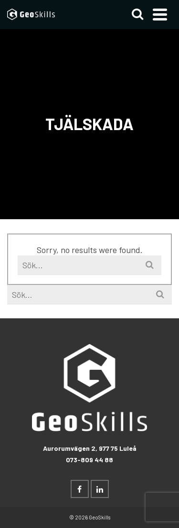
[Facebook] (80, 489)
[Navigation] (160, 14)
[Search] (137, 14)
